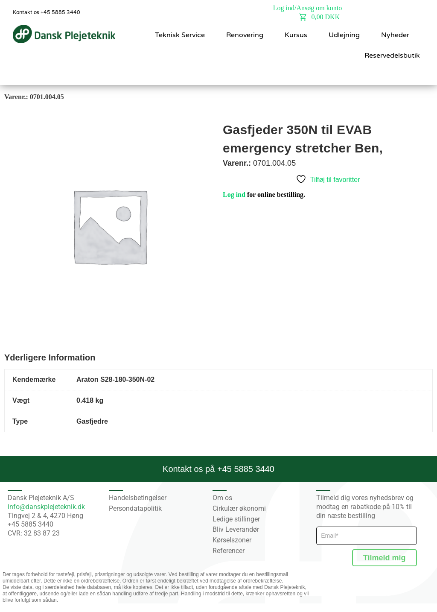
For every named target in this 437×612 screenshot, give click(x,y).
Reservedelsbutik (392, 55)
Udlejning (344, 35)
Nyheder (395, 35)
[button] (412, 74)
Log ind (234, 194)
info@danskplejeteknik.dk (46, 507)
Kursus (296, 35)
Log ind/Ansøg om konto (307, 8)
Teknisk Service (180, 35)
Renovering (244, 35)
